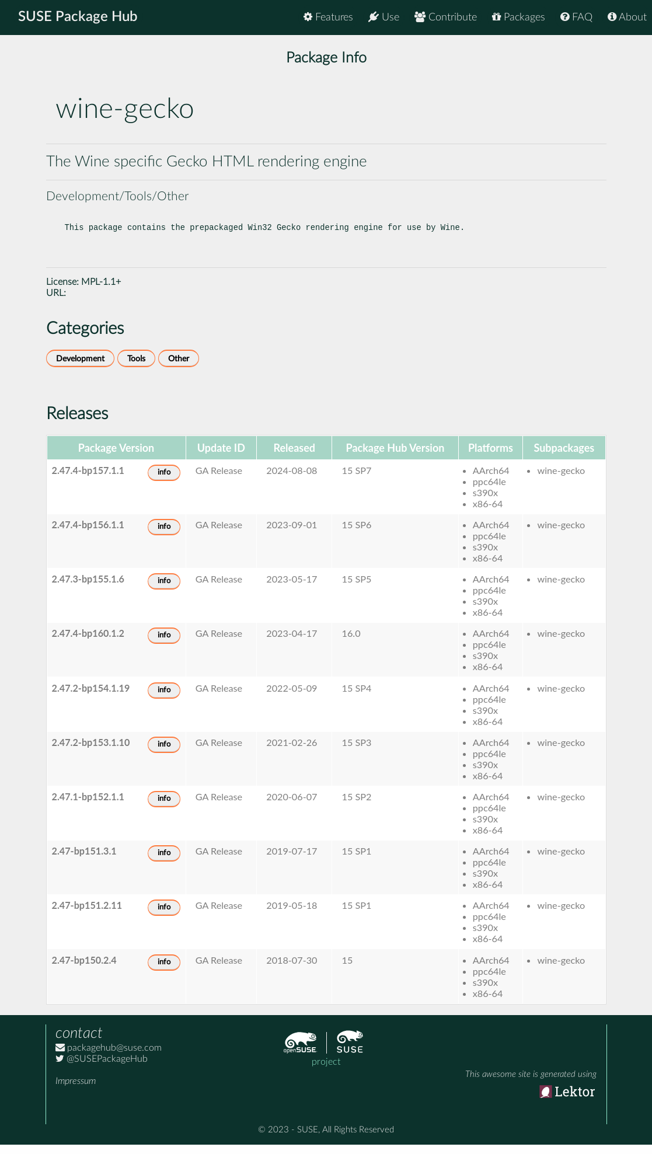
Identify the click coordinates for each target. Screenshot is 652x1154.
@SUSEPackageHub (101, 1068)
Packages (518, 17)
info (164, 482)
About (627, 17)
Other (178, 368)
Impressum (75, 1090)
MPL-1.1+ (101, 291)
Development (80, 368)
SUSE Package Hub (79, 18)
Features (328, 17)
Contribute (445, 17)
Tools (136, 368)
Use (383, 17)
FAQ (576, 17)
